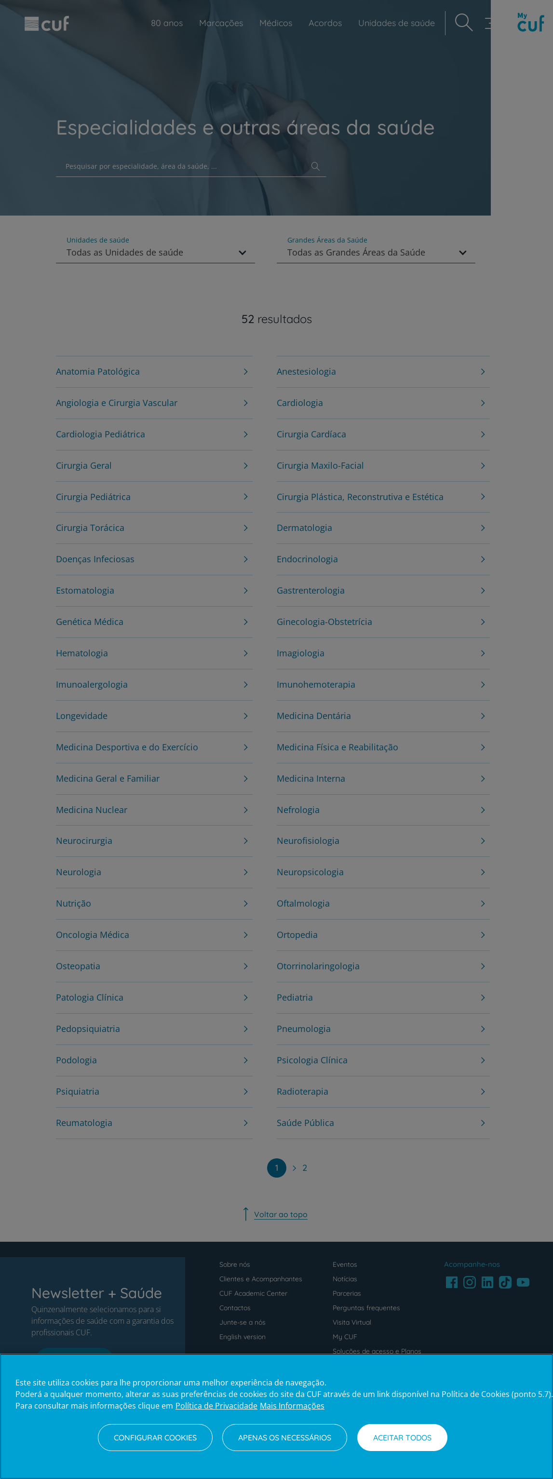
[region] (276, 1416)
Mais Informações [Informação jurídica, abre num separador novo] (292, 1405)
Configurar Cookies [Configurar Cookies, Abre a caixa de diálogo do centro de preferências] (155, 1437)
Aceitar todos (402, 1437)
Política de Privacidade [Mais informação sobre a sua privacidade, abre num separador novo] (216, 1405)
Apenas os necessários (284, 1437)
